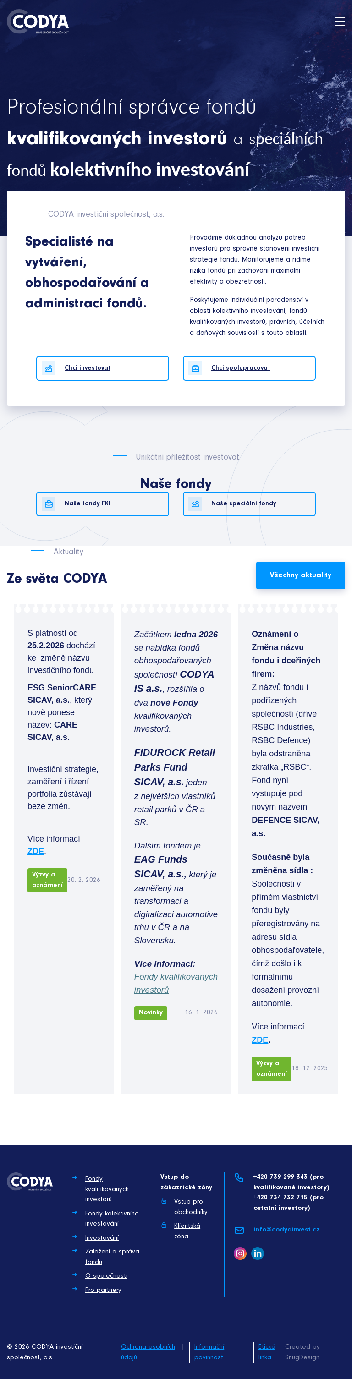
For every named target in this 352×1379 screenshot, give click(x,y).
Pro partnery (96, 1290)
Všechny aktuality (300, 575)
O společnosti (99, 1275)
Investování (95, 1237)
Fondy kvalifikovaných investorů (100, 1188)
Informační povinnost (209, 1352)
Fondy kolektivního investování (105, 1218)
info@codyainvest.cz (276, 1230)
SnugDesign (302, 1357)
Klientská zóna (180, 1230)
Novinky (151, 1012)
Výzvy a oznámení (47, 880)
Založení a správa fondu (105, 1256)
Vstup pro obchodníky (184, 1206)
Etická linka (266, 1352)
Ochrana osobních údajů (148, 1352)
